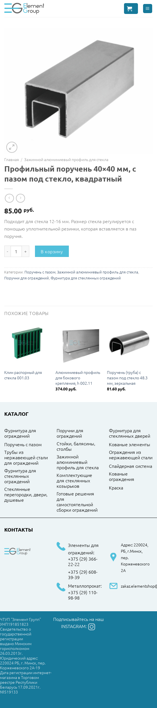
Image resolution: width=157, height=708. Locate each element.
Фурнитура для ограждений (20, 433)
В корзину (52, 251)
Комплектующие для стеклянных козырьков (74, 480)
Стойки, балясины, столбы (76, 446)
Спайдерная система (130, 466)
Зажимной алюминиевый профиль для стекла (66, 159)
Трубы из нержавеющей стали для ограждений (26, 457)
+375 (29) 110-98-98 (83, 595)
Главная (11, 159)
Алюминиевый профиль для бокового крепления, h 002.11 (77, 378)
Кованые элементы (129, 444)
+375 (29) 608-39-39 (83, 574)
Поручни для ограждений (26, 278)
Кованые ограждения (121, 476)
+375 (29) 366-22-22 (83, 561)
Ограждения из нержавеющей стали (130, 454)
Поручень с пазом (39, 272)
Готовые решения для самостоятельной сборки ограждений (77, 502)
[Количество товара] (16, 251)
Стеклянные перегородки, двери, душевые (25, 494)
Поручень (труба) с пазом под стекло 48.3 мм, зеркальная (127, 378)
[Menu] (147, 8)
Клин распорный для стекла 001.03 (23, 375)
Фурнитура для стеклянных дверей (129, 433)
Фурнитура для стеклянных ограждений (86, 278)
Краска (116, 488)
